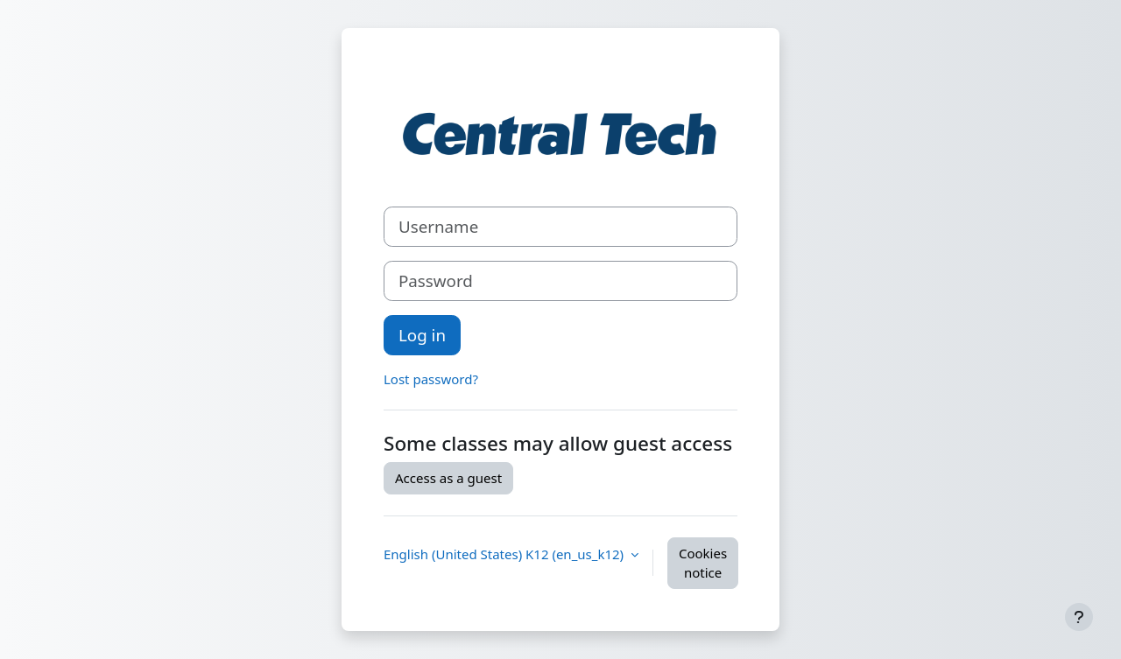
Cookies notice (703, 563)
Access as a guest (448, 478)
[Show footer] (1079, 617)
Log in (422, 335)
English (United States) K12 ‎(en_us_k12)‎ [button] (505, 554)
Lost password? (431, 379)
